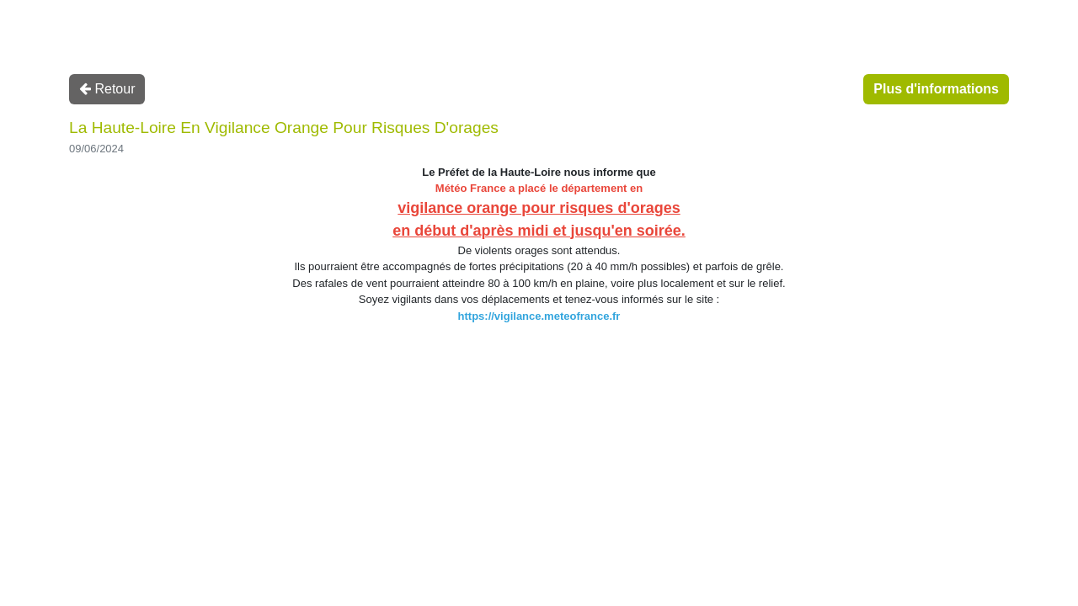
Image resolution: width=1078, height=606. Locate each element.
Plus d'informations (936, 89)
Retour (107, 89)
